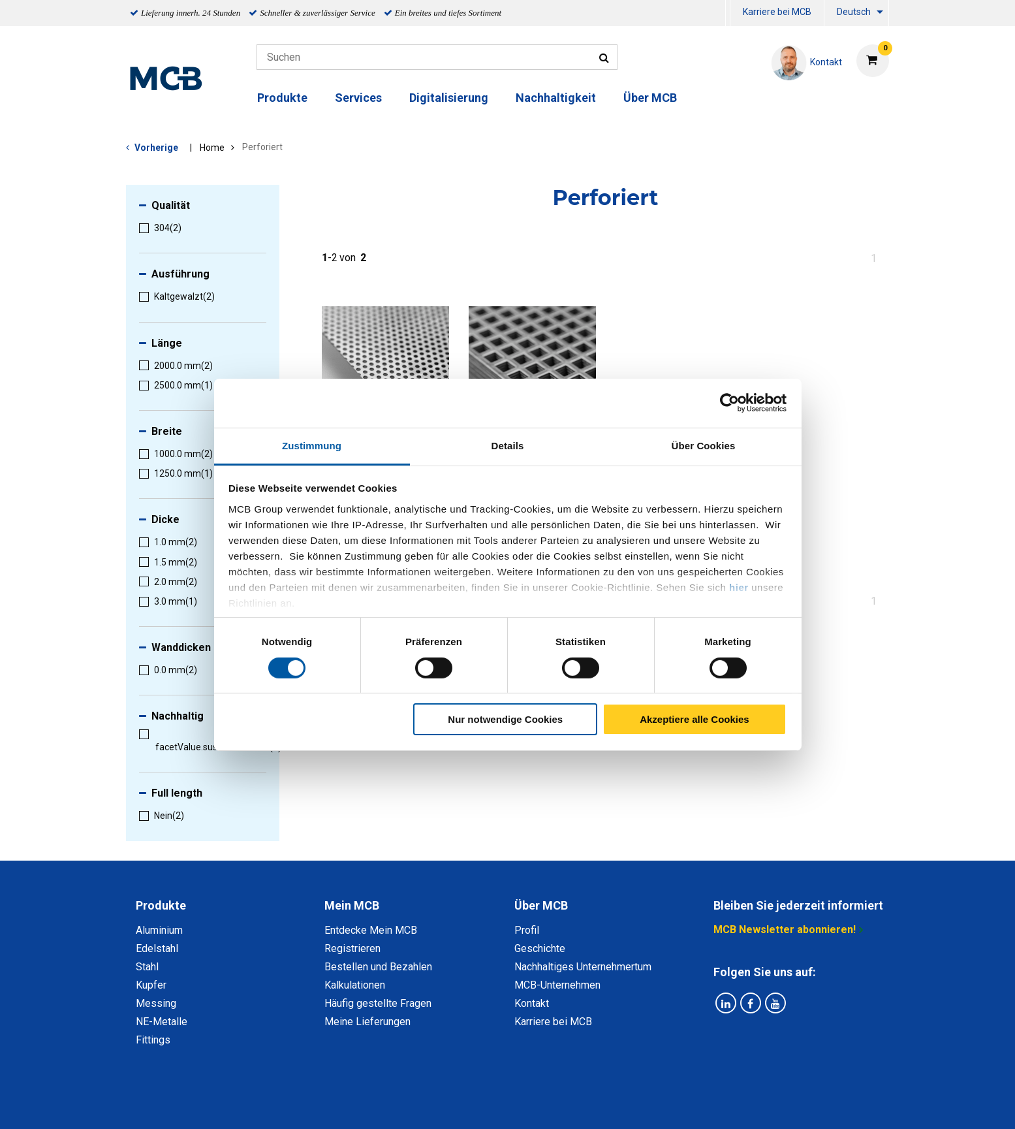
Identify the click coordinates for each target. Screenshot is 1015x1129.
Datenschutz (337, 1104)
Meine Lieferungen (367, 1021)
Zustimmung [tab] (311, 445)
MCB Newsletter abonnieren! (784, 929)
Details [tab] (508, 445)
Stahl (147, 967)
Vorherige (156, 147)
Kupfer (151, 985)
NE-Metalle (161, 1021)
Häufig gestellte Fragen (377, 1003)
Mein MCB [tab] (351, 905)
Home (212, 147)
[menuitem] (727, 13)
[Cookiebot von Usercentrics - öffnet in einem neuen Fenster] (729, 403)
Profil (526, 930)
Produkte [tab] (161, 905)
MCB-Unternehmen (557, 985)
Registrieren (352, 948)
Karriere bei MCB (777, 12)
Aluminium (159, 930)
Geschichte (539, 948)
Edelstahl (157, 948)
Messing (156, 1003)
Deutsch (854, 12)
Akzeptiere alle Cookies (694, 719)
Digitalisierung (448, 97)
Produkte (282, 97)
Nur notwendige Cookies (505, 719)
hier (739, 586)
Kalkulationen (354, 985)
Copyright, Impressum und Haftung (683, 1104)
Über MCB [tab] (541, 905)
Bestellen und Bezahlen (378, 967)
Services (358, 97)
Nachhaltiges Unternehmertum (582, 967)
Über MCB (650, 97)
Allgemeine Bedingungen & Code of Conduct (485, 1104)
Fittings (153, 1040)
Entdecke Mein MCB (370, 930)
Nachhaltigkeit (556, 97)
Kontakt (531, 1003)
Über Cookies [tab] (704, 445)
